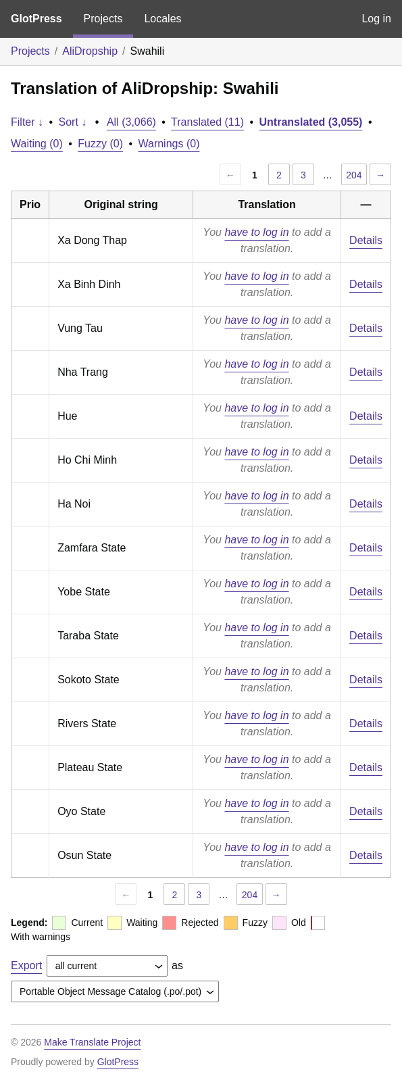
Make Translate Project (92, 1042)
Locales (162, 18)
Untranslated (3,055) (311, 122)
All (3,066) (131, 122)
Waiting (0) (37, 143)
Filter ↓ (27, 122)
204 (353, 175)
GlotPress (36, 18)
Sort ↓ (73, 122)
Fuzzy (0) (100, 143)
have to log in (256, 232)
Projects (103, 18)
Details (365, 240)
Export (26, 965)
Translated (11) (207, 122)
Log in (376, 18)
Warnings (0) (168, 143)
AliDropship (90, 51)
